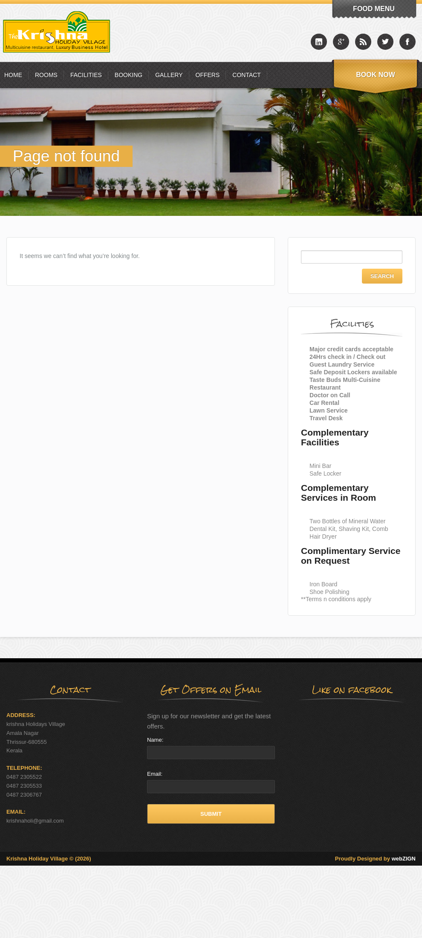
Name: (155, 740)
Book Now (375, 74)
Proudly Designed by (375, 858)
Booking (128, 75)
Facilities (86, 75)
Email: (154, 774)
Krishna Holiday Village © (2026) (48, 858)
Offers (208, 75)
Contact (246, 75)
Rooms (46, 75)
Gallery (168, 75)
